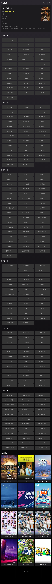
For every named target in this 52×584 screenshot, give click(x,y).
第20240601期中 (42, 414)
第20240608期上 (26, 419)
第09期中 (42, 227)
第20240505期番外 (9, 400)
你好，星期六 (43, 509)
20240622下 (42, 73)
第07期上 (42, 212)
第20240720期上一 (42, 443)
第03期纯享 (42, 188)
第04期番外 (42, 193)
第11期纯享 (26, 246)
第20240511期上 (26, 400)
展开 (45, 29)
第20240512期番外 (9, 404)
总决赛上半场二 (42, 246)
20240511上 (10, 45)
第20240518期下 (42, 404)
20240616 (9, 73)
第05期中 (9, 203)
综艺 (6, 16)
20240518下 (10, 49)
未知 (6, 23)
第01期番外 (10, 179)
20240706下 (10, 88)
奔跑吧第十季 (26, 481)
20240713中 (10, 92)
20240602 (9, 59)
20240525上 (26, 49)
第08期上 (9, 222)
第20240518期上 (26, 404)
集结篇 (9, 174)
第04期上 (9, 193)
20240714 (26, 159)
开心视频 (4, 3)
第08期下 (26, 222)
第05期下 (26, 203)
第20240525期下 (42, 409)
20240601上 (26, 54)
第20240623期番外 (9, 433)
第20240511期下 (42, 400)
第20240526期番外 (9, 414)
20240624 (26, 78)
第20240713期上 (10, 443)
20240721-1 (42, 92)
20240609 (26, 64)
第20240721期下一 (26, 447)
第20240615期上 (26, 423)
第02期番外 (10, 184)
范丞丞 (6, 26)
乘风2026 (26, 509)
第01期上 (26, 174)
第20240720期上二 (9, 447)
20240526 (9, 54)
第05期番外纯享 (10, 208)
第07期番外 (26, 217)
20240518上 (42, 45)
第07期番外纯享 (42, 217)
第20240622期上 (26, 428)
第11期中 (42, 241)
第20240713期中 (26, 443)
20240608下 (10, 64)
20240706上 (42, 83)
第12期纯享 (10, 255)
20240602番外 (26, 59)
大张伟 (10, 26)
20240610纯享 (42, 64)
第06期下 (42, 208)
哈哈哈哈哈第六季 (8, 481)
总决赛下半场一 (26, 251)
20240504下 (26, 40)
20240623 (9, 78)
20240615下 (42, 68)
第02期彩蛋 (26, 184)
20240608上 (42, 59)
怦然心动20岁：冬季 (26, 536)
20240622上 (26, 73)
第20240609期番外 (9, 423)
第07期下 (9, 217)
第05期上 (42, 198)
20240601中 (42, 54)
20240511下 (26, 45)
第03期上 (42, 184)
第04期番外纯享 (26, 198)
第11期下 (9, 246)
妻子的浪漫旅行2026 (9, 509)
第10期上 (9, 236)
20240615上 (26, 68)
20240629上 (42, 78)
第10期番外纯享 (10, 241)
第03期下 (9, 188)
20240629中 (10, 83)
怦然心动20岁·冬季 (43, 536)
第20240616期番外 (9, 428)
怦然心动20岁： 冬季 (43, 481)
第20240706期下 (42, 438)
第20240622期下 (42, 428)
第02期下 (42, 179)
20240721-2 (10, 97)
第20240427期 (9, 395)
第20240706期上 (26, 438)
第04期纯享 (10, 198)
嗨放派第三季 (43, 564)
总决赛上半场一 (10, 251)
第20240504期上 (26, 395)
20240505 (42, 40)
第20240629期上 (26, 433)
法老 (17, 26)
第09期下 (9, 231)
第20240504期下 (42, 395)
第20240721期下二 (42, 447)
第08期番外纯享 (10, 227)
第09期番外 (26, 231)
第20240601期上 (26, 414)
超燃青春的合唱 (9, 536)
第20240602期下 (10, 419)
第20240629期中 (42, 433)
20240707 (26, 88)
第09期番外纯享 (42, 231)
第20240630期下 (10, 438)
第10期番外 (42, 236)
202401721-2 (26, 323)
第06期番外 (10, 212)
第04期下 (26, 193)
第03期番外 (26, 188)
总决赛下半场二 (42, 251)
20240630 (26, 83)
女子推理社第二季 (8, 564)
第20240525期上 (26, 409)
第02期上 (26, 179)
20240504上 (10, 40)
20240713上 (42, 88)
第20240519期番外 (9, 409)
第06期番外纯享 (26, 212)
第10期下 (26, 236)
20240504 (42, 332)
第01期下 (42, 174)
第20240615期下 (42, 423)
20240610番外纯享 (9, 68)
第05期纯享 (42, 203)
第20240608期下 (42, 419)
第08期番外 (42, 222)
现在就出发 (26, 564)
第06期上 (26, 208)
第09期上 (26, 227)
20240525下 (42, 49)
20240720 (26, 92)
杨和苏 (14, 26)
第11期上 (26, 241)
